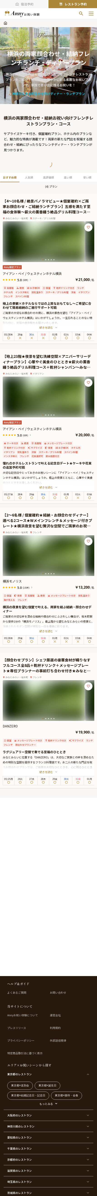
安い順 (87, 177)
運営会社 (55, 1015)
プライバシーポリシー (20, 1040)
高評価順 (48, 177)
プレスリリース (16, 1027)
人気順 (29, 177)
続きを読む (48, 327)
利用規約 (55, 1027)
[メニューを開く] (91, 13)
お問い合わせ (58, 992)
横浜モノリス (12, 581)
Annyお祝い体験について (22, 1015)
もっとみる (46, 1104)
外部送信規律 (58, 1040)
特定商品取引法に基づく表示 (25, 1053)
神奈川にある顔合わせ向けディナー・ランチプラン (48, 93)
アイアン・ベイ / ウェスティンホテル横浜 (32, 273)
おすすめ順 (10, 177)
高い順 (68, 177)
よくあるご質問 (16, 992)
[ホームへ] (22, 13)
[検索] (81, 13)
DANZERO (10, 726)
